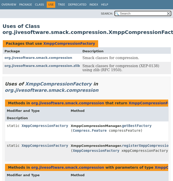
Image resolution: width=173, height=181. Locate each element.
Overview (9, 4)
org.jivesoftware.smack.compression (38, 58)
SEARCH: (107, 13)
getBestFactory (137, 126)
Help (104, 4)
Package (25, 4)
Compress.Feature (90, 130)
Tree (61, 4)
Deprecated (77, 4)
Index (93, 4)
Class (39, 4)
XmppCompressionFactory (69, 43)
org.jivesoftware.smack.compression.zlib (42, 66)
